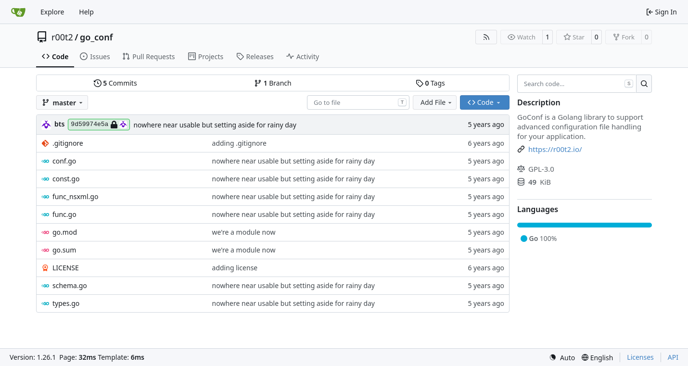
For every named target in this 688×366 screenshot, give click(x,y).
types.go (65, 303)
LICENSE (65, 267)
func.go (64, 214)
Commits (115, 83)
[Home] (18, 12)
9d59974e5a (99, 124)
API (673, 357)
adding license (235, 267)
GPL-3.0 (535, 169)
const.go (65, 178)
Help (86, 11)
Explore (52, 11)
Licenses (640, 357)
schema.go (69, 285)
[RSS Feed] (486, 37)
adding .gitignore (239, 143)
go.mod (64, 232)
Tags (430, 83)
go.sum (64, 249)
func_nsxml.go (75, 196)
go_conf (96, 37)
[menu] (562, 357)
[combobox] (358, 102)
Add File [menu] (436, 102)
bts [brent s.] (59, 123)
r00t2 (62, 37)
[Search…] (644, 84)
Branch (273, 83)
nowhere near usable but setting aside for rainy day (214, 124)
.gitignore (67, 143)
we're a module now (244, 232)
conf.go (64, 160)
